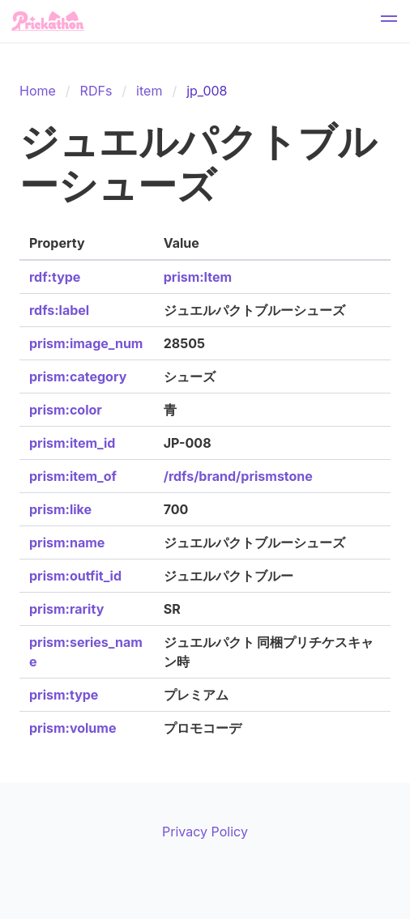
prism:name (67, 542)
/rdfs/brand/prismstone (238, 476)
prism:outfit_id (75, 576)
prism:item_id (72, 443)
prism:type (63, 695)
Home (37, 91)
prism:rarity (66, 609)
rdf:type (54, 277)
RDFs (96, 91)
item (149, 91)
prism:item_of (73, 476)
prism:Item (198, 277)
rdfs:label (59, 310)
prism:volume (72, 728)
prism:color (65, 410)
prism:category (77, 376)
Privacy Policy (205, 831)
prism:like (60, 509)
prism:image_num (86, 343)
